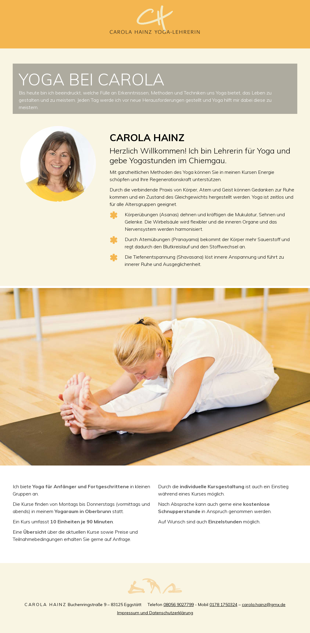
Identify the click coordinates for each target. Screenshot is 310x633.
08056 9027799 (178, 604)
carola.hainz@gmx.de (263, 604)
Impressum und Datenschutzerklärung (155, 612)
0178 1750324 (223, 604)
